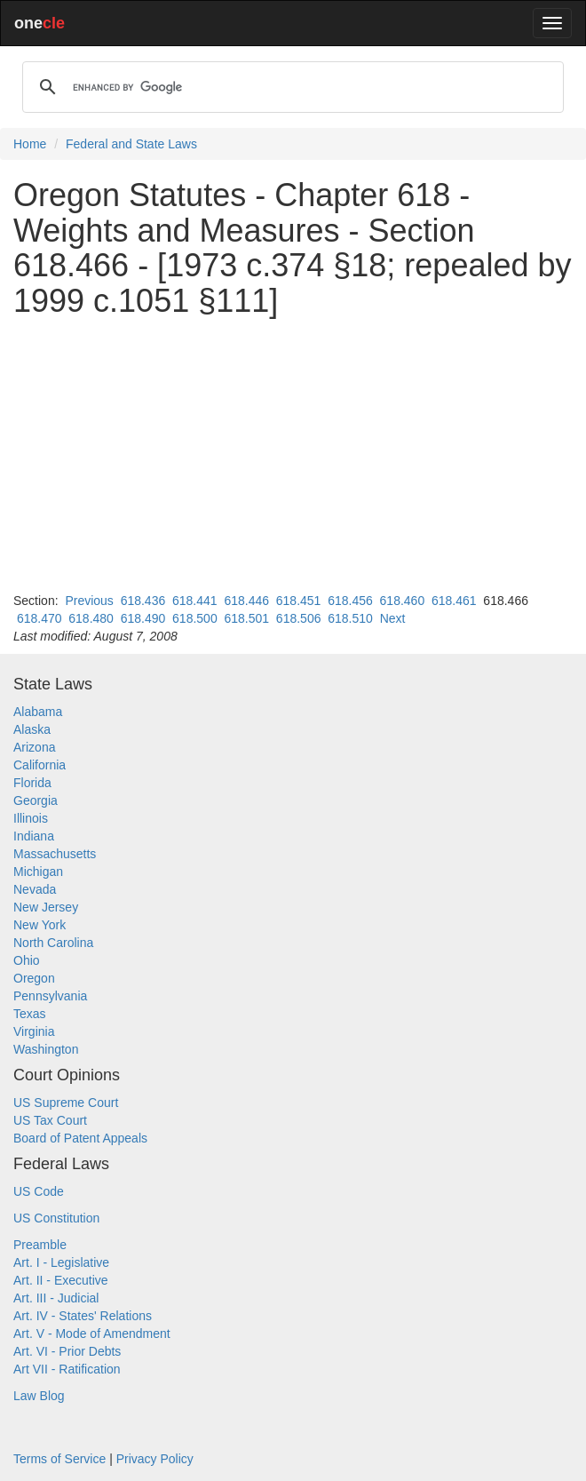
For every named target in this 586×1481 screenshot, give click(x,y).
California (39, 765)
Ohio (26, 960)
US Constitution (56, 1218)
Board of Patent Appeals (80, 1138)
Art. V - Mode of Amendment (91, 1333)
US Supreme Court (65, 1102)
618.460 (402, 600)
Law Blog (39, 1396)
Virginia (33, 1031)
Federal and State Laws (131, 144)
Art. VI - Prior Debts (67, 1351)
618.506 (298, 618)
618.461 (454, 600)
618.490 (143, 618)
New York (39, 925)
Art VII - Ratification (67, 1369)
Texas (29, 1014)
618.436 (143, 600)
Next (393, 618)
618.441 (195, 600)
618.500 (195, 618)
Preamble (40, 1245)
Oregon (34, 978)
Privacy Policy (155, 1459)
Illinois (30, 818)
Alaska (32, 729)
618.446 (246, 600)
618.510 (350, 618)
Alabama (37, 712)
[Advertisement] (293, 454)
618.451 (298, 600)
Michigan (38, 871)
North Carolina (53, 943)
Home (29, 144)
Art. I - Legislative (61, 1262)
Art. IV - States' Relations (82, 1316)
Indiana (33, 836)
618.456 (350, 600)
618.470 (39, 618)
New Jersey (45, 907)
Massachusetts (54, 854)
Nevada (34, 889)
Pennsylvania (50, 996)
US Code (38, 1191)
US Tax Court (50, 1120)
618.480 (91, 618)
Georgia (35, 800)
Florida (32, 783)
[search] (290, 87)
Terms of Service (59, 1459)
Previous (89, 600)
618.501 (246, 618)
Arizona (34, 747)
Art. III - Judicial (56, 1298)
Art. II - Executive (60, 1280)
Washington (45, 1049)
